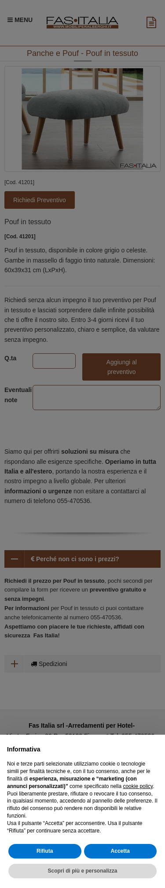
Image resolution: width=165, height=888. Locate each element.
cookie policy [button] (138, 786)
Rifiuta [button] (45, 851)
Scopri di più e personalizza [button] (82, 871)
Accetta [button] (120, 851)
